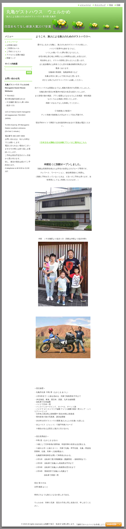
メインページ (12, 42)
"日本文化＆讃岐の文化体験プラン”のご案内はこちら (63, 142)
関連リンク (11, 58)
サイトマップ (100, 5)
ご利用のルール (13, 48)
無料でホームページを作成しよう (91, 525)
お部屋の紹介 (12, 45)
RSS (111, 5)
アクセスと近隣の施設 (16, 55)
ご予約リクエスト (14, 51)
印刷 (118, 5)
